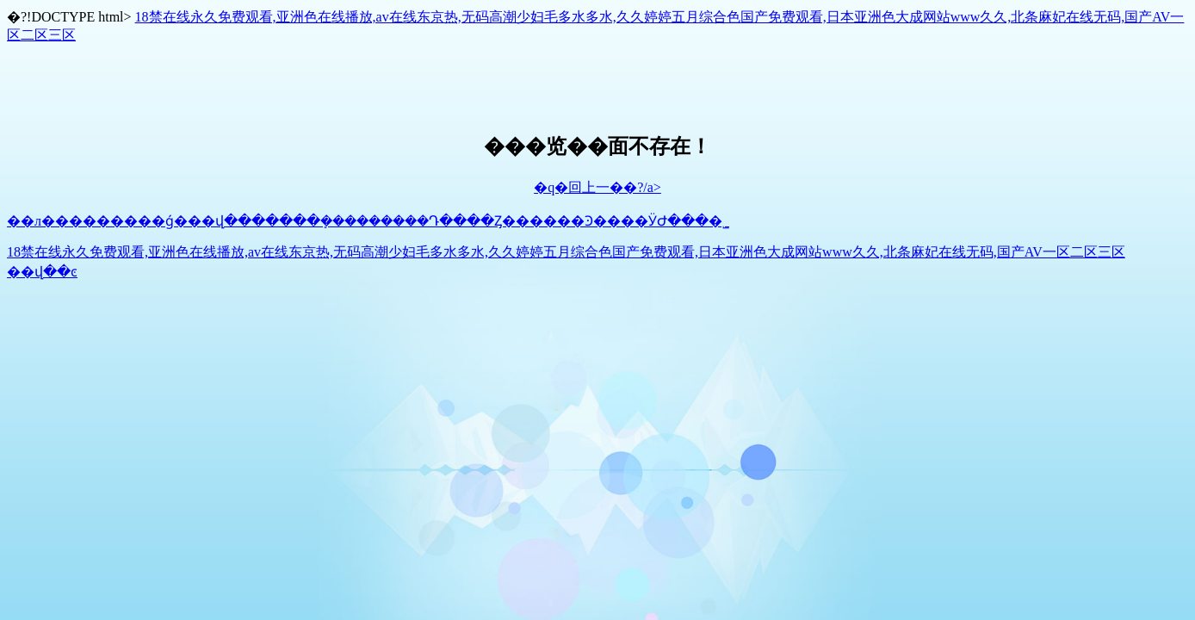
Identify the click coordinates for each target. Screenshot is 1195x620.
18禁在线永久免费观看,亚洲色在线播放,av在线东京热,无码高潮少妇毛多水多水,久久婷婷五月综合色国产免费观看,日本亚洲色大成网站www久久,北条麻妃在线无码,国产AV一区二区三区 (566, 252)
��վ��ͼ (42, 271)
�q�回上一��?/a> (597, 187)
